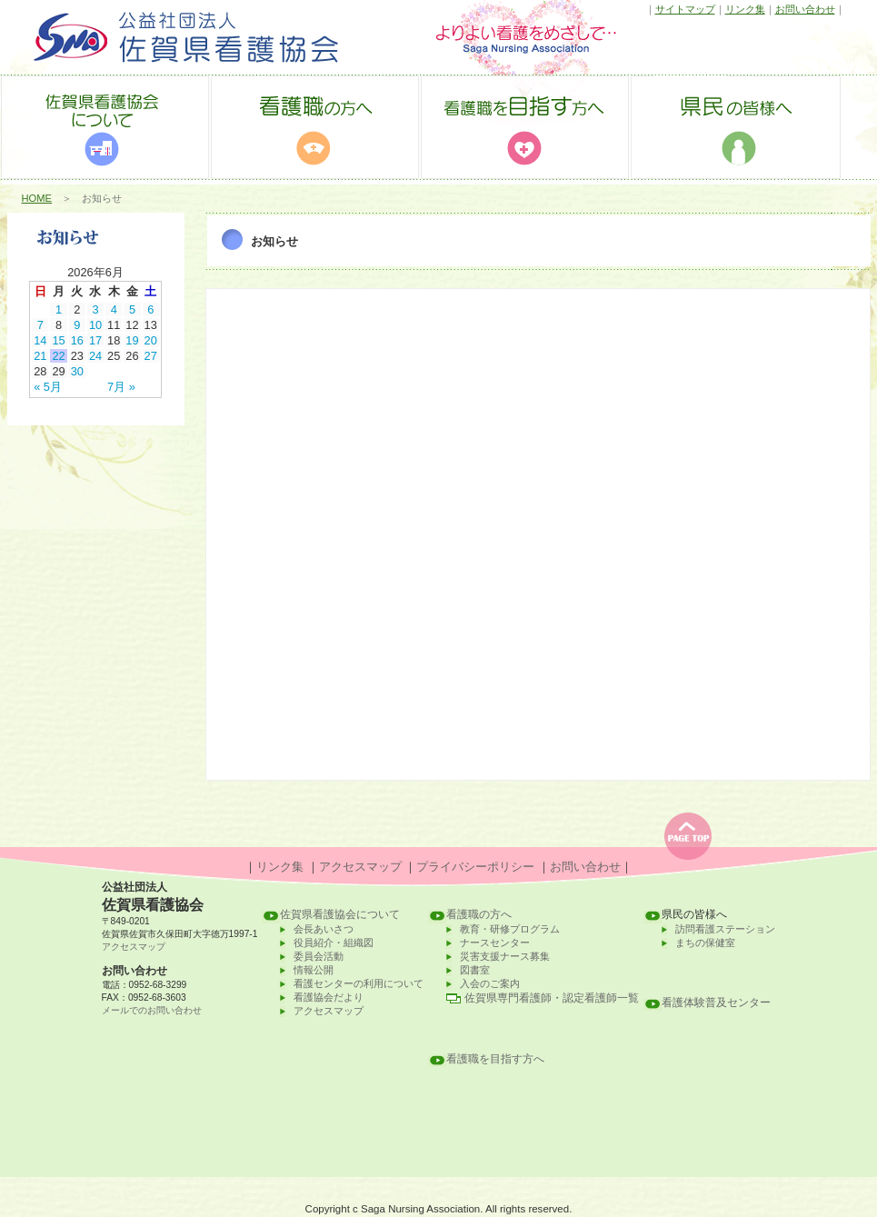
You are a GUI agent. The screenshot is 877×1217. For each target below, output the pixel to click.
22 (58, 356)
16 (77, 340)
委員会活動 (319, 956)
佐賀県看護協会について (340, 914)
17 (95, 340)
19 (131, 340)
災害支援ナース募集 (505, 956)
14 (40, 340)
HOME (37, 198)
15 (58, 340)
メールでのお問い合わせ (152, 1010)
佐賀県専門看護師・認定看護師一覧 (551, 998)
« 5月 (48, 387)
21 (40, 356)
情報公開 (314, 969)
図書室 (475, 969)
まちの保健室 (705, 942)
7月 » (121, 387)
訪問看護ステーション (725, 928)
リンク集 (745, 9)
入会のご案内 (490, 983)
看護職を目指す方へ (495, 1058)
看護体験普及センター (716, 1002)
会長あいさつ (324, 928)
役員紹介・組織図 (334, 942)
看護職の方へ (479, 914)
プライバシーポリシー (475, 866)
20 (151, 340)
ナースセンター (495, 942)
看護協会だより (329, 997)
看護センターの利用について (359, 983)
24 (95, 356)
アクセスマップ (360, 866)
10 (95, 325)
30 (77, 371)
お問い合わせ (805, 9)
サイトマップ (685, 9)
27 (151, 356)
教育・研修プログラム (510, 928)
